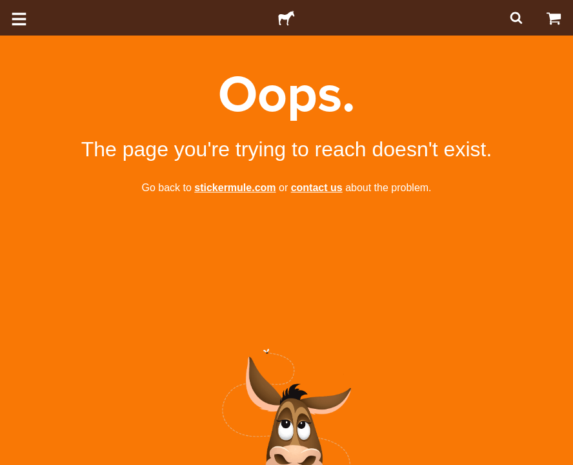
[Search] (515, 18)
